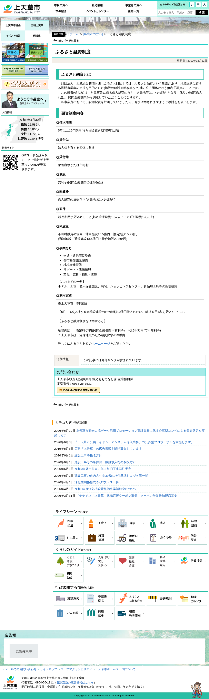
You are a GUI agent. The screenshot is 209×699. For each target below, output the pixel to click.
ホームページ (101, 343)
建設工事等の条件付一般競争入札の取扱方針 (105, 462)
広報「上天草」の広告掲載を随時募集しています (108, 448)
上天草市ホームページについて (116, 669)
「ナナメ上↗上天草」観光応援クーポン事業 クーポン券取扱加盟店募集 (127, 495)
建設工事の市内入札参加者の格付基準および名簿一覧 (111, 475)
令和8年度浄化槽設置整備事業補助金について (106, 489)
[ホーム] (73, 34)
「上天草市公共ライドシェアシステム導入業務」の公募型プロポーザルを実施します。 (134, 442)
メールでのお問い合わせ (21, 669)
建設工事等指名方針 (88, 455)
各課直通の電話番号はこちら (75, 682)
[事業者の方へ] (93, 34)
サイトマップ (48, 669)
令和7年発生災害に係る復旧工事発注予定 (103, 469)
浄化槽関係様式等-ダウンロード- (97, 482)
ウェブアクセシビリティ (76, 669)
